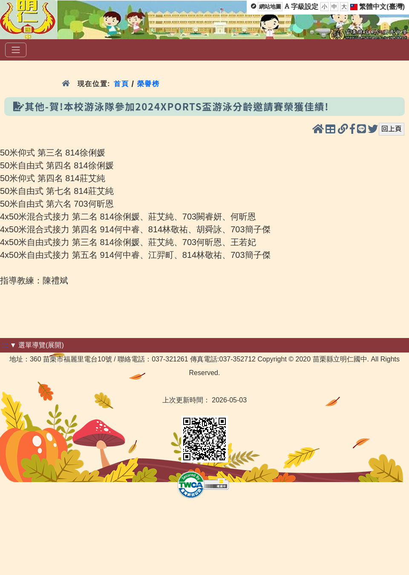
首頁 (121, 83)
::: (5, 345)
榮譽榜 (148, 83)
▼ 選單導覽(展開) (37, 345)
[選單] (15, 50)
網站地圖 (270, 6)
